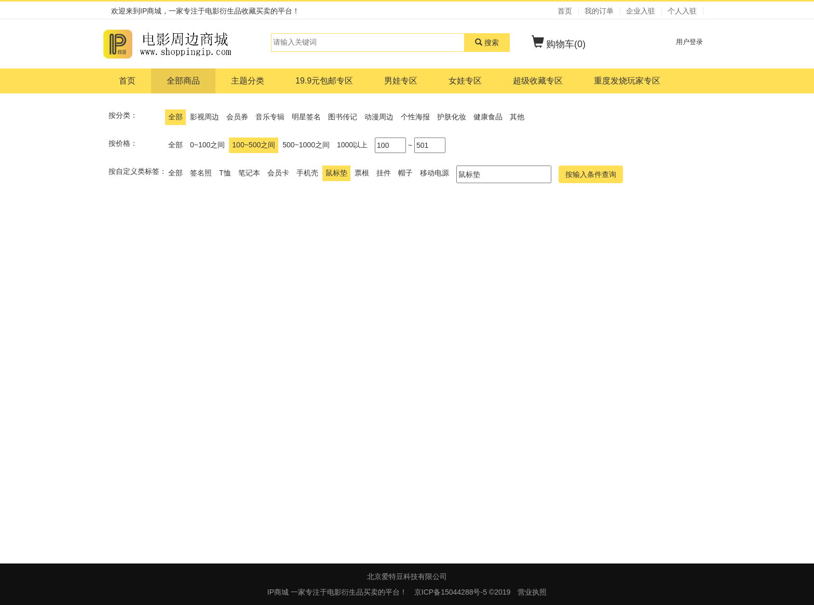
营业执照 (532, 592)
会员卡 (278, 173)
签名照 (201, 173)
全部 (175, 117)
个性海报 (415, 117)
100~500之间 (253, 145)
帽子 (405, 173)
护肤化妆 (451, 117)
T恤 (225, 173)
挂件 (383, 173)
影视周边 (204, 117)
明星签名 (306, 117)
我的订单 (599, 11)
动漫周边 (379, 117)
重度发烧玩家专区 (627, 80)
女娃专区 (465, 80)
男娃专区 (400, 80)
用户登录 (689, 42)
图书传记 (342, 117)
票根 (362, 173)
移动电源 (434, 173)
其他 (517, 117)
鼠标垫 (336, 173)
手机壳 (307, 173)
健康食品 (488, 117)
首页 (565, 11)
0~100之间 (207, 145)
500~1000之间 (306, 145)
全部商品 (183, 80)
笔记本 (249, 173)
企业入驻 (640, 11)
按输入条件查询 (590, 174)
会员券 (237, 117)
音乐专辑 (269, 117)
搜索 (487, 42)
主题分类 (247, 80)
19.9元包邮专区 (324, 80)
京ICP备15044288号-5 (451, 592)
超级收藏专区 (538, 80)
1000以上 (352, 145)
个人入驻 (682, 11)
